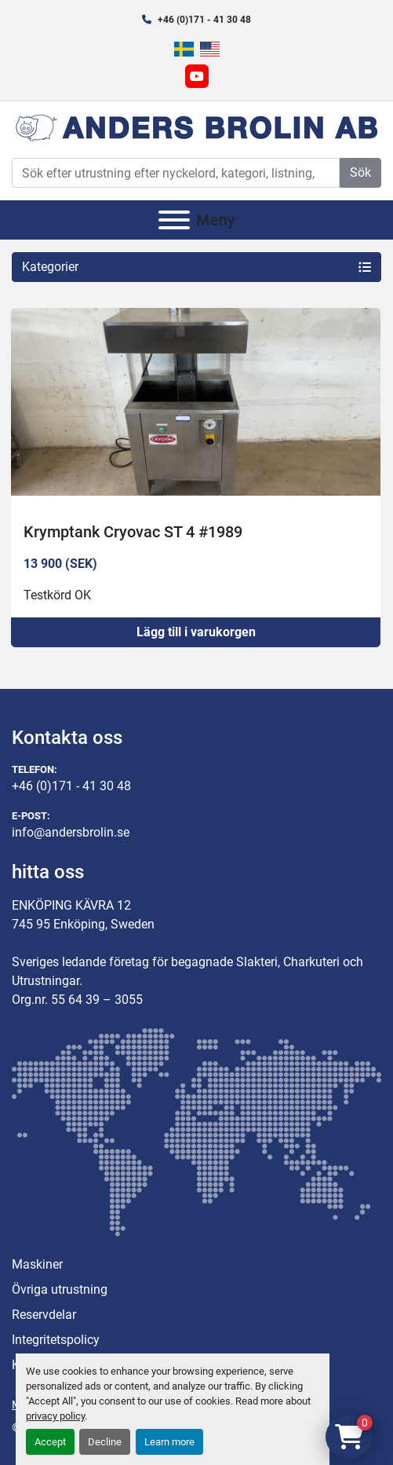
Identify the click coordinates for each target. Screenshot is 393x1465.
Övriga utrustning (59, 1289)
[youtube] (197, 76)
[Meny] (174, 220)
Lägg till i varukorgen (196, 631)
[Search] (176, 173)
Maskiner (37, 1264)
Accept (50, 1442)
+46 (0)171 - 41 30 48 (204, 19)
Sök (360, 172)
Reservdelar (44, 1314)
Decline (105, 1442)
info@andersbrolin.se (70, 832)
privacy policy (55, 1416)
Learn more (169, 1442)
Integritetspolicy (56, 1339)
